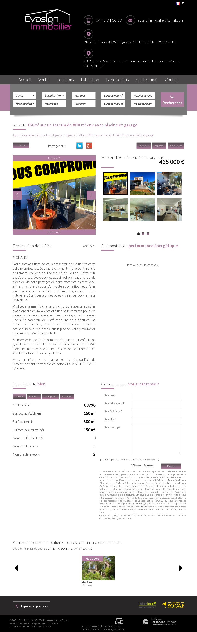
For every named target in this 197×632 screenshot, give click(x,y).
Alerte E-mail (148, 78)
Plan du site (16, 621)
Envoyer (171, 464)
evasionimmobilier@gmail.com (160, 20)
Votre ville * (110, 417)
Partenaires (15, 624)
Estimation (92, 78)
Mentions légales (32, 621)
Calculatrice (176, 143)
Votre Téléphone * (113, 409)
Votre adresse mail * (114, 401)
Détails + (33, 394)
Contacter (144, 143)
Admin (26, 624)
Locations (67, 78)
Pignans (70, 133)
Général (19, 394)
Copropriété (50, 394)
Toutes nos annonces (41, 624)
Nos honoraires (49, 621)
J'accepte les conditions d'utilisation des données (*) (132, 457)
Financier (66, 394)
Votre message (112, 425)
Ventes (45, 78)
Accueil (23, 78)
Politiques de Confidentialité (154, 513)
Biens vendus (119, 78)
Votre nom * (110, 393)
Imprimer (160, 143)
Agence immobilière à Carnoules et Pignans (37, 133)
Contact (173, 78)
